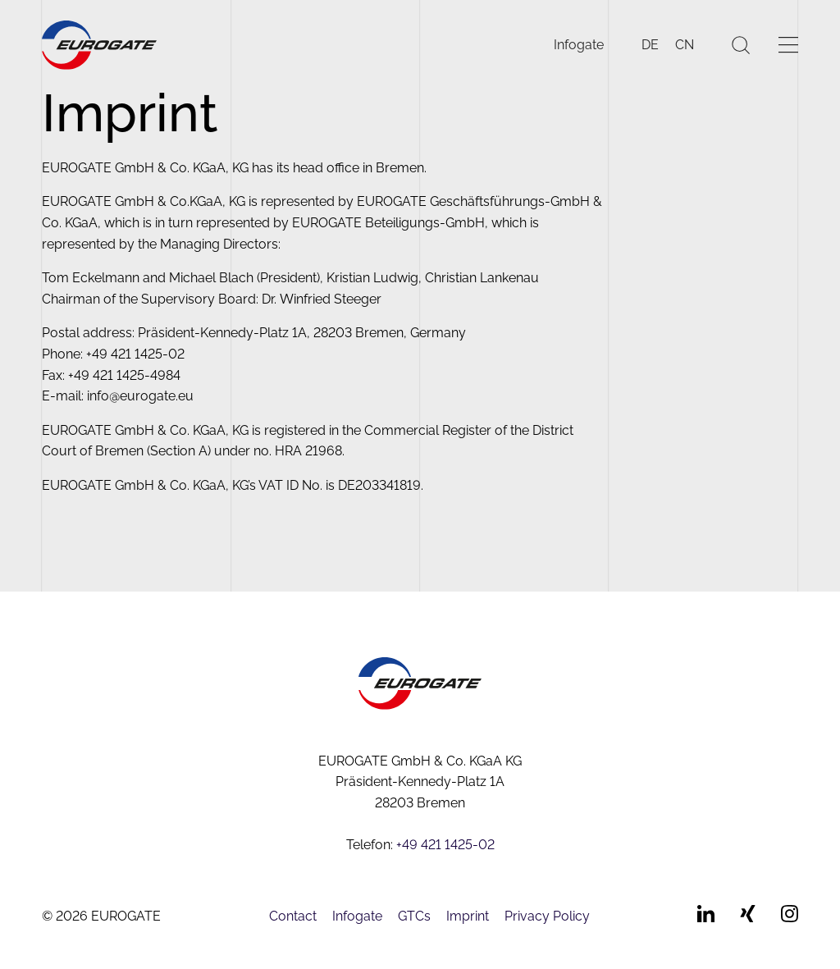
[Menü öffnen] (788, 45)
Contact (293, 916)
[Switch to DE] (650, 45)
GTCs (414, 916)
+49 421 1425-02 (445, 844)
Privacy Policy (547, 916)
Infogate (579, 45)
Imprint (467, 916)
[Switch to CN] (684, 45)
